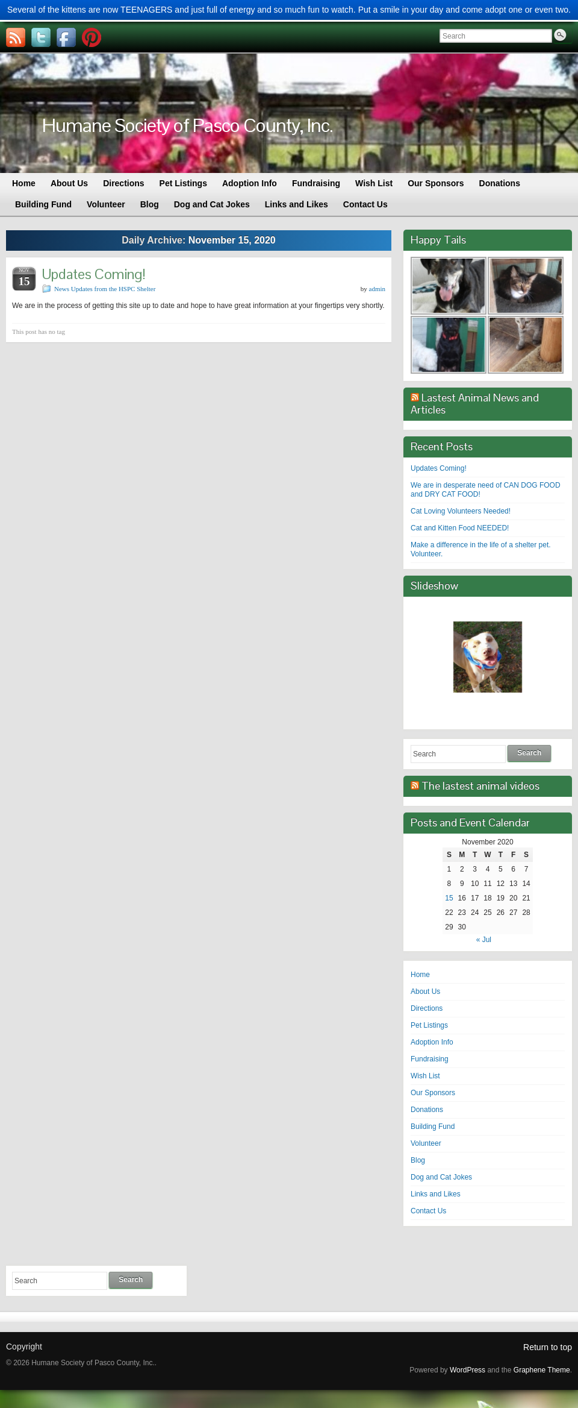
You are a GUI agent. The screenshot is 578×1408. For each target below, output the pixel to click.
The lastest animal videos (480, 786)
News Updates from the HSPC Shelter (104, 288)
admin (377, 288)
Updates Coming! (94, 274)
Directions (427, 1008)
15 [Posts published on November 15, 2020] (449, 898)
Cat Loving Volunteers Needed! (461, 511)
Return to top (547, 1347)
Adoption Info (432, 1042)
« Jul (483, 939)
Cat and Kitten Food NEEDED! (460, 528)
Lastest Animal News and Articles (475, 403)
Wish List (425, 1076)
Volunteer (426, 1143)
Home (420, 974)
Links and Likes (436, 1194)
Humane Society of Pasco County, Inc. (187, 125)
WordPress (467, 1370)
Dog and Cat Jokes (441, 1177)
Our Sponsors (433, 1093)
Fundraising (430, 1059)
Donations (427, 1109)
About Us (425, 991)
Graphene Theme (542, 1370)
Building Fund (433, 1126)
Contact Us (428, 1211)
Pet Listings (429, 1025)
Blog (418, 1160)
